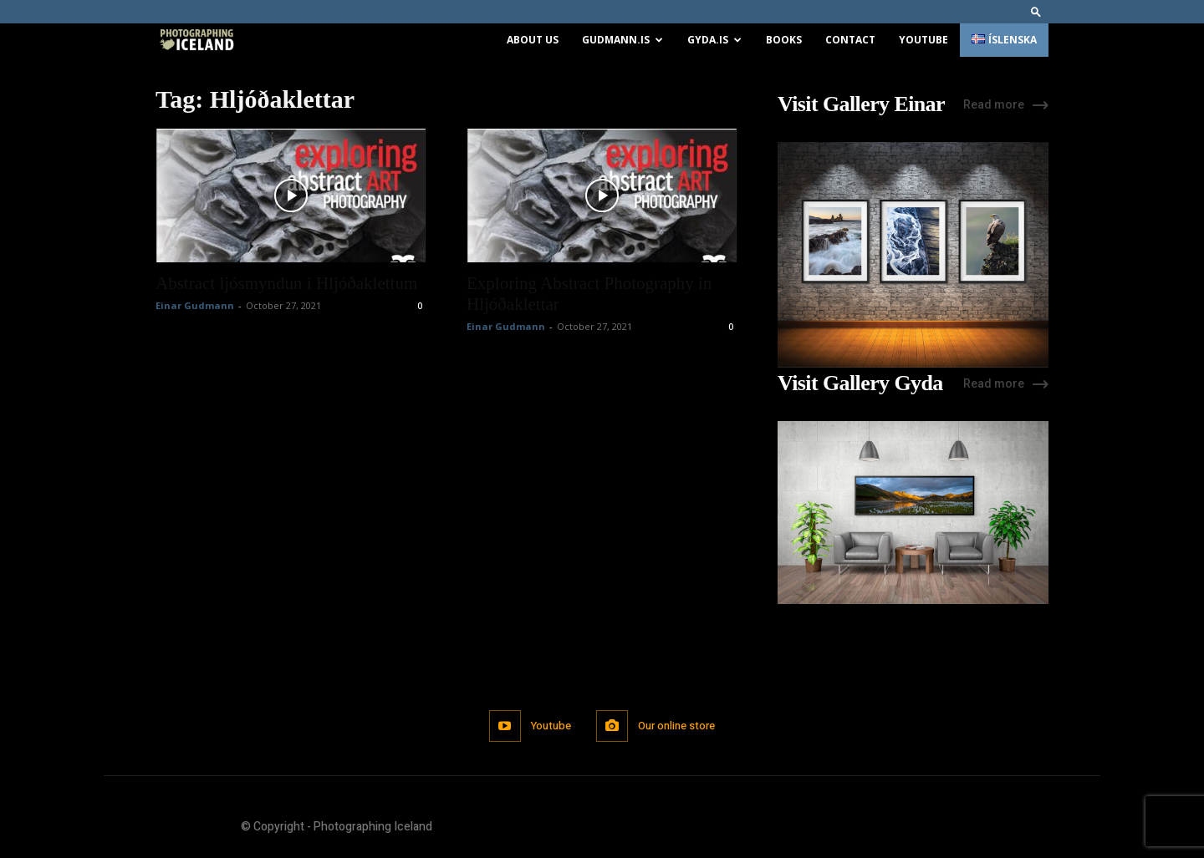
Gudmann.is (622, 40)
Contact (850, 40)
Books (784, 40)
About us (533, 40)
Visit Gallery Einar (861, 104)
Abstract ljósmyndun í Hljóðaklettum (286, 283)
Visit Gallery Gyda (860, 383)
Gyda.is (714, 40)
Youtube (923, 40)
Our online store (677, 726)
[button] (1035, 11)
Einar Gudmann (195, 305)
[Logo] (196, 40)
